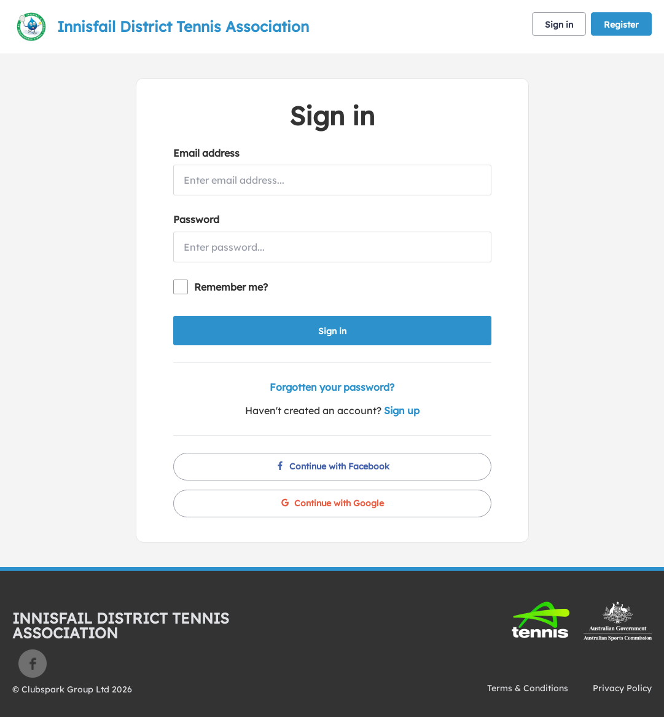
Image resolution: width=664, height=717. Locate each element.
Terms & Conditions (527, 688)
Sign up (402, 410)
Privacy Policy (622, 688)
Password (196, 219)
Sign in (559, 24)
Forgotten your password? (332, 387)
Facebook (32, 663)
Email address (206, 153)
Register (621, 24)
